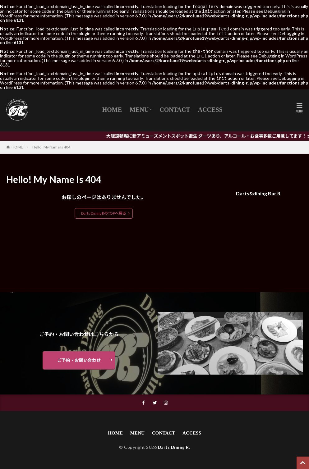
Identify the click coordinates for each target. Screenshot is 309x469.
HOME (112, 107)
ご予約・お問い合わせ (79, 358)
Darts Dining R (173, 446)
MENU (139, 107)
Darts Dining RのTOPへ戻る (103, 210)
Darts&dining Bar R (258, 191)
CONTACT (174, 107)
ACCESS (210, 107)
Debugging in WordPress (283, 54)
